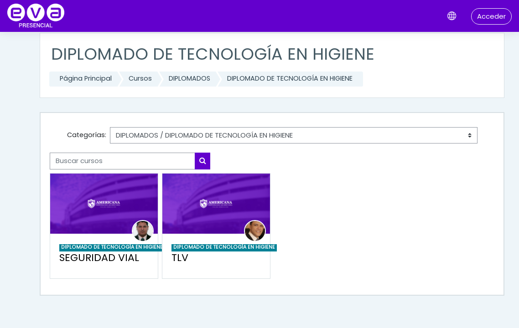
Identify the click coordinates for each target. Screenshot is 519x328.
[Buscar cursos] (122, 161)
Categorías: (86, 134)
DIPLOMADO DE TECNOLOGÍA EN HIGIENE (290, 78)
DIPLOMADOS (189, 78)
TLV (179, 258)
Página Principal (86, 78)
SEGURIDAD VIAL (99, 258)
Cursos (140, 78)
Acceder (491, 16)
